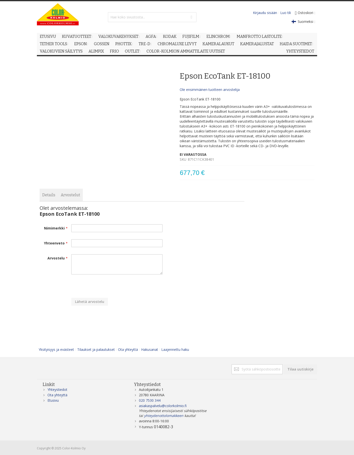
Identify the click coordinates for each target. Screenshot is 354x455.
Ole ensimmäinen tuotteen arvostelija (210, 89)
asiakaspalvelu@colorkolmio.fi (163, 405)
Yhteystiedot (57, 389)
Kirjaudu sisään (265, 12)
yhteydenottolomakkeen (163, 415)
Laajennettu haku (175, 349)
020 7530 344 (150, 400)
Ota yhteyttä (128, 349)
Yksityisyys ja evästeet (56, 349)
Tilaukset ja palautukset (96, 349)
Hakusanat (149, 349)
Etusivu (53, 400)
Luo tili (285, 12)
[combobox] (152, 17)
